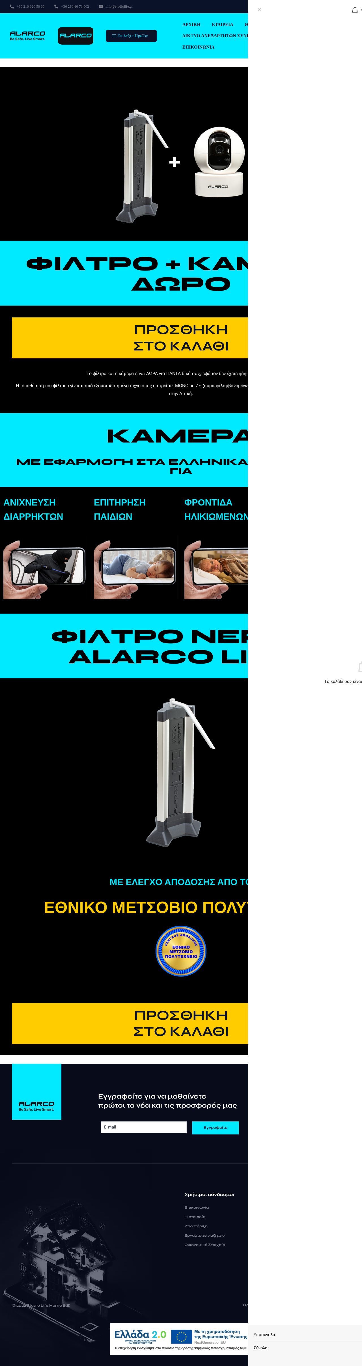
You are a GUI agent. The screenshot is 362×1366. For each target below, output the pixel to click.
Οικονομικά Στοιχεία (204, 1245)
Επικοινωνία (196, 1207)
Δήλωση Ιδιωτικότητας (299, 1305)
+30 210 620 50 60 (292, 1208)
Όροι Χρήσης (255, 1305)
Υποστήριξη (196, 1226)
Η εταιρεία (194, 1217)
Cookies (338, 1305)
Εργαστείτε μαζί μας (204, 1235)
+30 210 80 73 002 (292, 1217)
